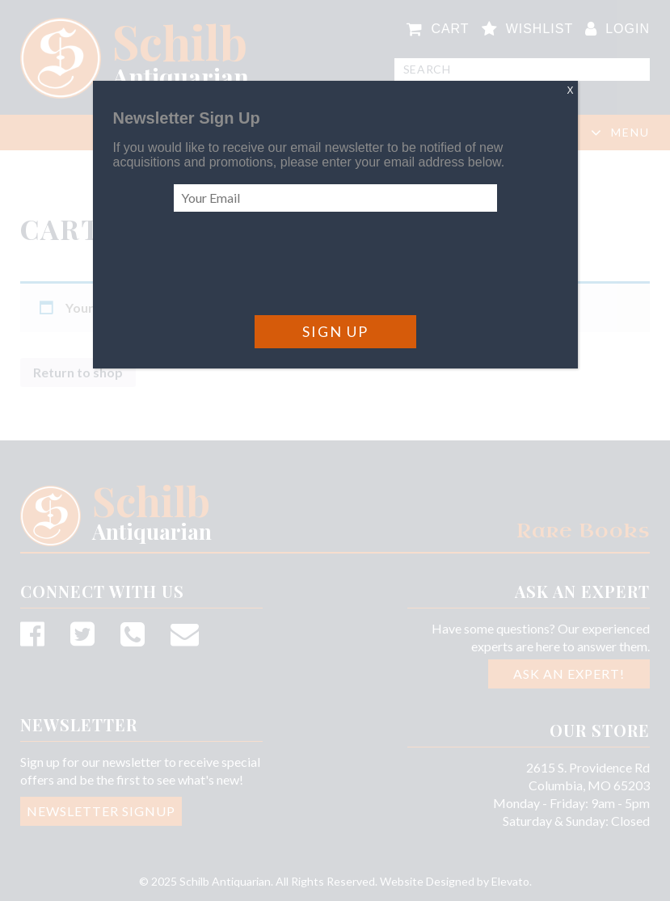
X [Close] (570, 90)
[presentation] (296, 263)
